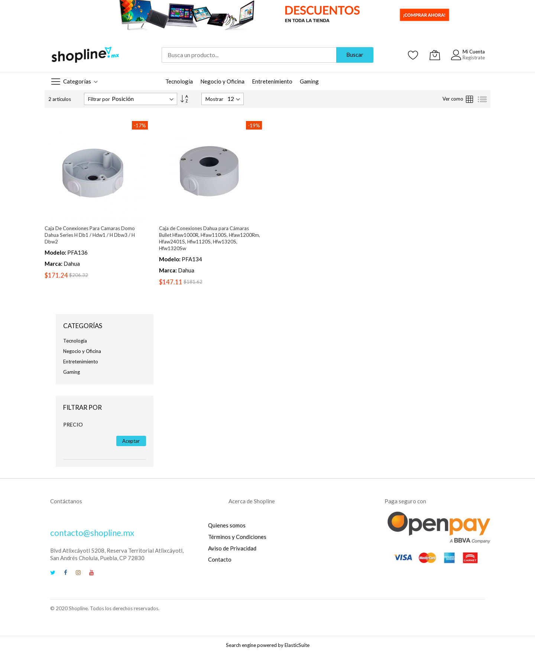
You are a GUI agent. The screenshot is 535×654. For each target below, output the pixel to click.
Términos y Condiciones (237, 536)
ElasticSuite (297, 645)
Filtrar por (99, 99)
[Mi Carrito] (434, 55)
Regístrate (474, 58)
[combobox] (249, 55)
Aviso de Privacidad (232, 548)
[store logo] (85, 55)
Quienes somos (227, 525)
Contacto (219, 559)
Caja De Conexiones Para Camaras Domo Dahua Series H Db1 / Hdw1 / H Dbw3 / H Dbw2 (90, 235)
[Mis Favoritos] (413, 55)
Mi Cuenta (474, 52)
